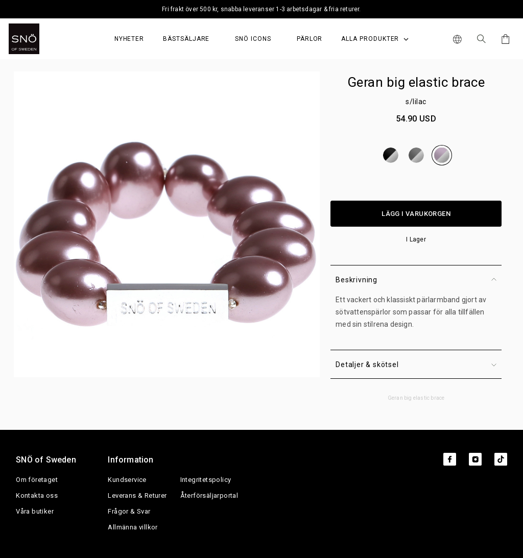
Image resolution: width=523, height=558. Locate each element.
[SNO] (43, 38)
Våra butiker (35, 511)
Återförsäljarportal (209, 495)
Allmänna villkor (132, 527)
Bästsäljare (186, 38)
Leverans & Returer (137, 495)
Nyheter (129, 38)
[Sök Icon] (481, 39)
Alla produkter (375, 38)
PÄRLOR (310, 38)
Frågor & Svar (129, 511)
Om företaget (37, 479)
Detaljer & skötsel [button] (416, 364)
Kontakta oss (37, 495)
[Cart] (503, 39)
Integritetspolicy (205, 479)
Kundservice (127, 479)
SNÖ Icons (253, 38)
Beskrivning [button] (416, 280)
